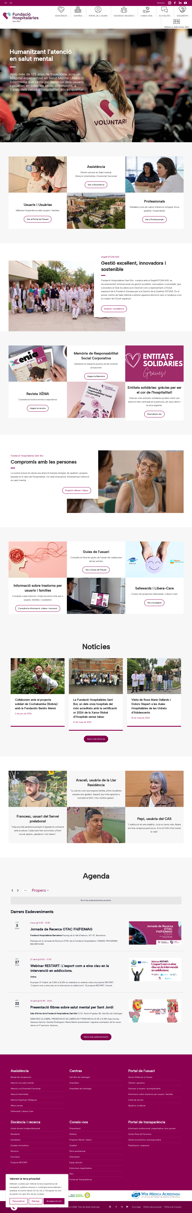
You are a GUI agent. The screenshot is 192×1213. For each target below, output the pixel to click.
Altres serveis (17, 1105)
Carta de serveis (135, 1100)
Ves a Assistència (96, 185)
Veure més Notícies (96, 739)
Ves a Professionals (154, 219)
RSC (71, 1174)
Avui (25, 890)
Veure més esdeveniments (96, 1037)
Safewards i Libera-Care (22, 1111)
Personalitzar (19, 1201)
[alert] (96, 900)
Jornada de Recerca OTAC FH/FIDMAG (61, 929)
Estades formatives (20, 1145)
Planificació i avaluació (138, 1145)
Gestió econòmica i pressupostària (144, 1140)
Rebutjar (36, 1201)
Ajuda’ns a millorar (136, 1105)
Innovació (15, 1157)
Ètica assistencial (77, 1151)
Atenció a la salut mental (22, 1083)
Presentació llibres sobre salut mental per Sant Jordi (71, 1007)
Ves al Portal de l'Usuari (38, 219)
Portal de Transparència (80, 1179)
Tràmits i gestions (136, 1083)
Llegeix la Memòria (96, 376)
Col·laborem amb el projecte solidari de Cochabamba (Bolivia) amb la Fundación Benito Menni (36, 704)
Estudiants (15, 1140)
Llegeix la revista (38, 408)
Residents (15, 1134)
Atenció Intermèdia (19, 1094)
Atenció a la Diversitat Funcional (25, 1088)
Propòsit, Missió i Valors (76, 490)
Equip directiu (75, 1162)
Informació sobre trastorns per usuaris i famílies (150, 1094)
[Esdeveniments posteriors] (18, 890)
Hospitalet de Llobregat (80, 1088)
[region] (37, 1190)
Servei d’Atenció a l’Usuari (140, 1077)
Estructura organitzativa (80, 1168)
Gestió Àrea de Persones (139, 1134)
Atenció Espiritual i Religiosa (24, 1100)
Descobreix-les (154, 414)
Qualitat (73, 1145)
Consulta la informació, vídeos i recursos (37, 608)
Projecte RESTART (19, 1162)
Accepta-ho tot (54, 1201)
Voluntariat (74, 1157)
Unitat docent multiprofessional (25, 1128)
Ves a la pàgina (154, 603)
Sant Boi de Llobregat (79, 1077)
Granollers (74, 1083)
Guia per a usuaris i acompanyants (144, 1088)
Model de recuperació (21, 1077)
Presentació (75, 1128)
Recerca (14, 1151)
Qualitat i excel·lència (114, 309)
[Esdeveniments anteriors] (12, 890)
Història (72, 1134)
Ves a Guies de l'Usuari (96, 570)
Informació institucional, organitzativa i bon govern (152, 1128)
